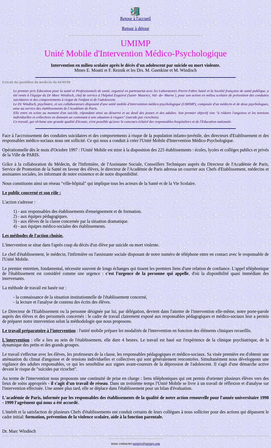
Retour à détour (135, 28)
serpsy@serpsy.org (146, 443)
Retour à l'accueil (135, 16)
